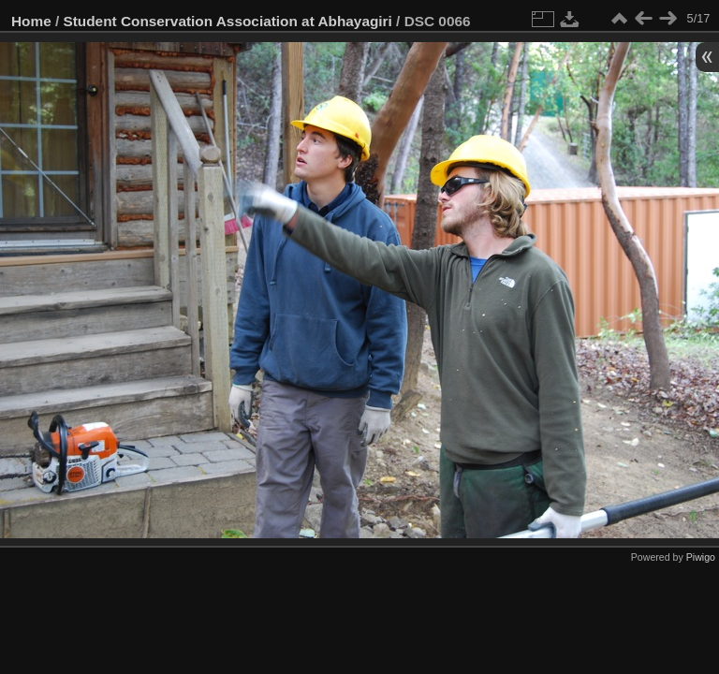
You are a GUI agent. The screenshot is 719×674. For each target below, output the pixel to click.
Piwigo (700, 557)
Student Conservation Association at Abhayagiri (228, 21)
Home (31, 21)
